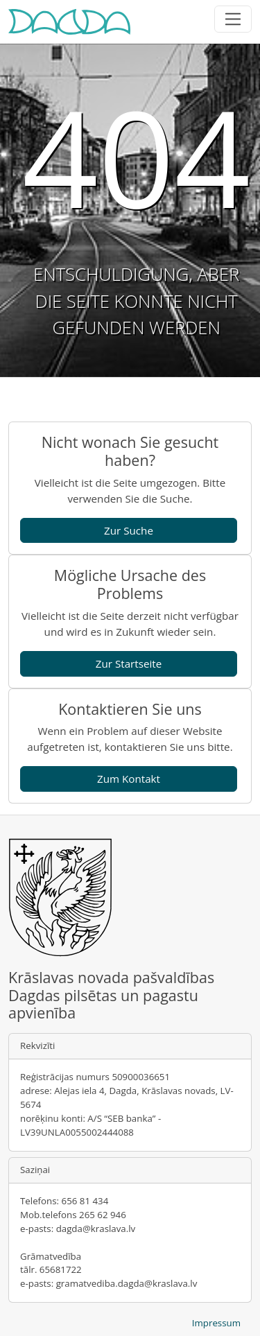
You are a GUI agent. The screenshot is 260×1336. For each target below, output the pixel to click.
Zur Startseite (129, 663)
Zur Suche (128, 530)
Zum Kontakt (128, 779)
